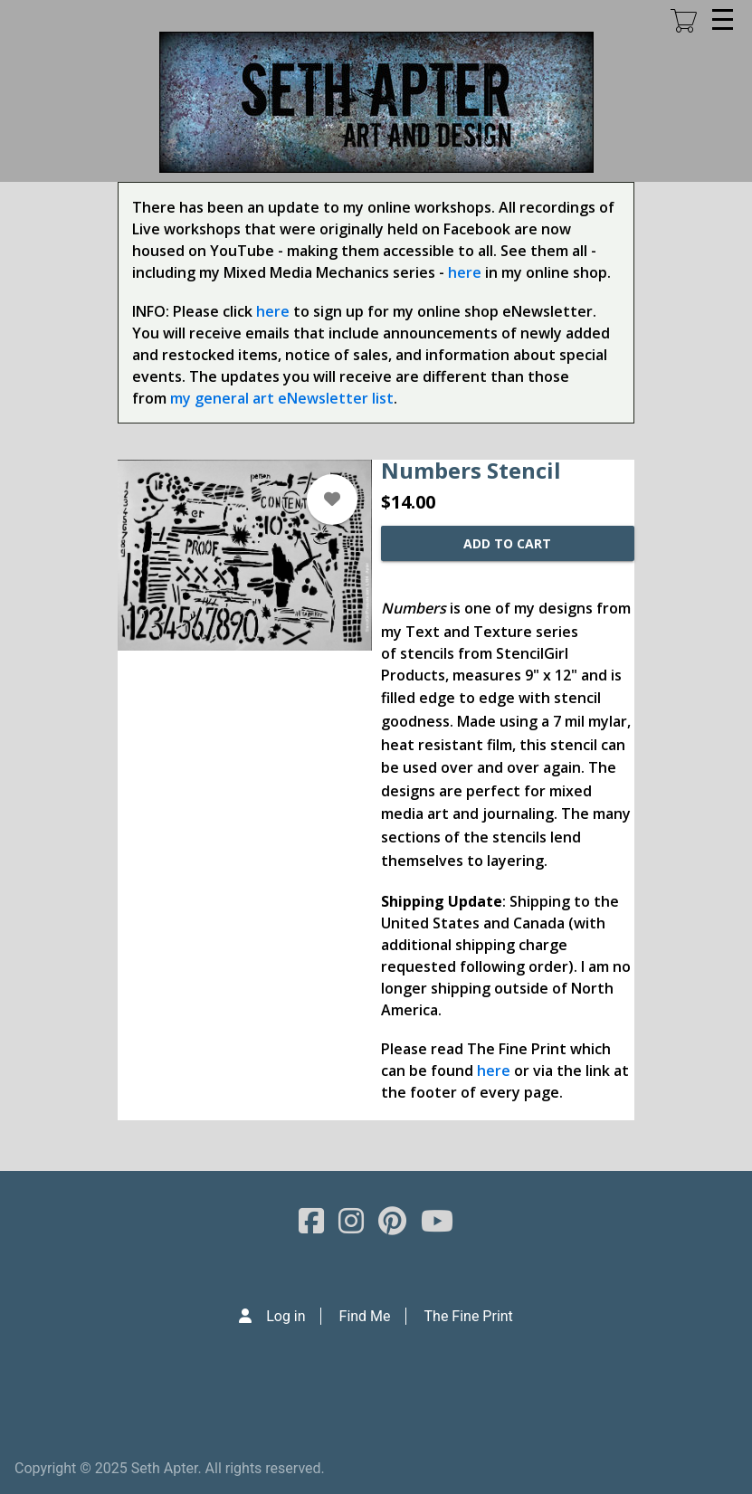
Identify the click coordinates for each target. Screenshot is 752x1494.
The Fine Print (468, 1316)
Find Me (365, 1316)
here (464, 272)
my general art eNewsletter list (282, 398)
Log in (285, 1316)
